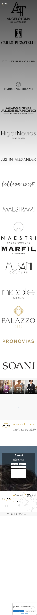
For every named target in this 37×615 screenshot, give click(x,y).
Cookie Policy (22, 613)
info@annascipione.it (19, 495)
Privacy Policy (26, 613)
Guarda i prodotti (6, 392)
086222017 (17, 498)
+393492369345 (18, 502)
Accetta (19, 611)
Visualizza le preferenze (30, 611)
